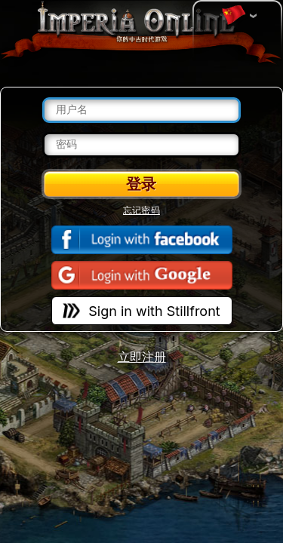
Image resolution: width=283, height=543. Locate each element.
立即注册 (142, 357)
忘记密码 (141, 210)
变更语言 (234, 16)
